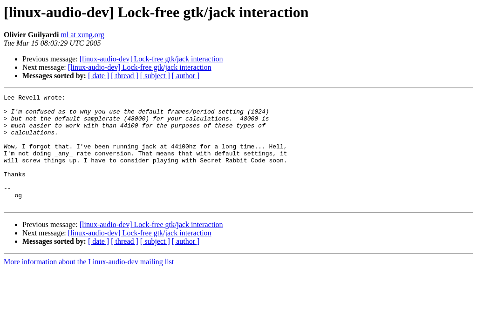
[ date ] (98, 76)
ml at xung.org (82, 35)
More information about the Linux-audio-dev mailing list (89, 284)
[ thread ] (124, 76)
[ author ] (186, 76)
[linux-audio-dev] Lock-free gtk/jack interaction (151, 59)
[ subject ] (155, 76)
